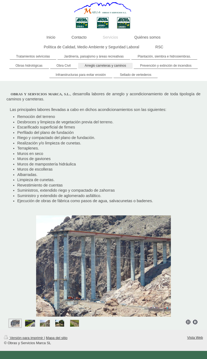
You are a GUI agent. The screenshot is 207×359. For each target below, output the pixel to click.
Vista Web (195, 338)
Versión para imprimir (24, 338)
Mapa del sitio (56, 338)
